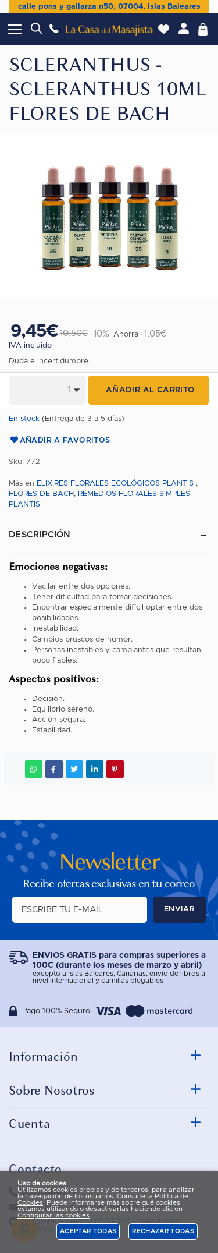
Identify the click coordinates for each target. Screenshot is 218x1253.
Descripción (40, 534)
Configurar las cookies (53, 1215)
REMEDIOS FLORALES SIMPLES (134, 494)
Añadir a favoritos (59, 441)
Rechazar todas (163, 1231)
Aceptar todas (88, 1231)
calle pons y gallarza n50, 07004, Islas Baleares (109, 6)
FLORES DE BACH (41, 494)
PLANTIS (24, 504)
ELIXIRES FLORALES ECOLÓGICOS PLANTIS (115, 483)
